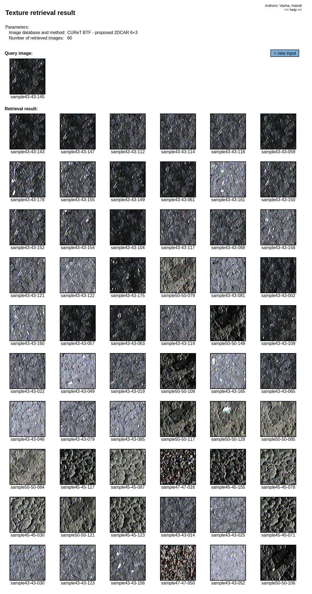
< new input (285, 53)
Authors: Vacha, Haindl (283, 6)
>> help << (293, 10)
